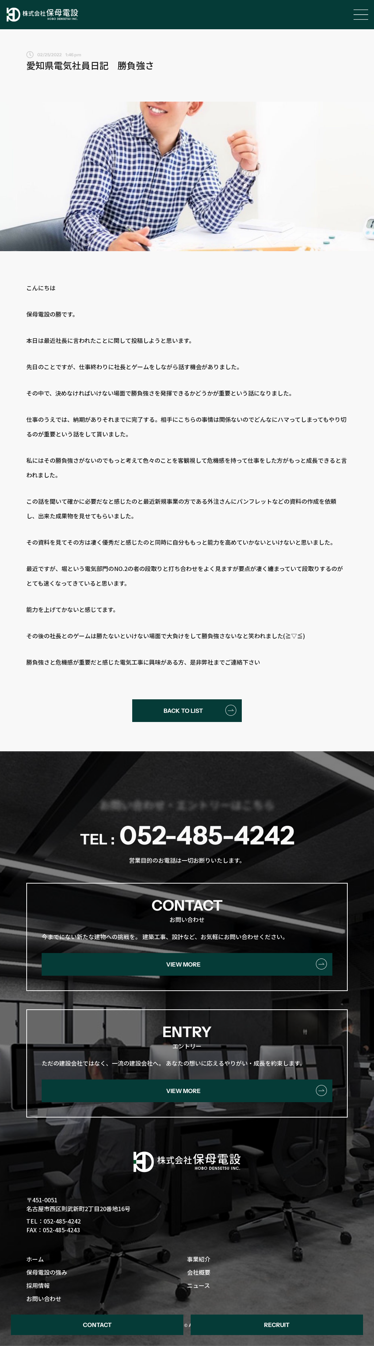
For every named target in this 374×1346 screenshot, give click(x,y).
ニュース (198, 1285)
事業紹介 (198, 1259)
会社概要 (198, 1272)
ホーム (35, 1259)
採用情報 (38, 1285)
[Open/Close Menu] (361, 14)
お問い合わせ (43, 1298)
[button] (97, 1325)
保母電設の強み (46, 1272)
